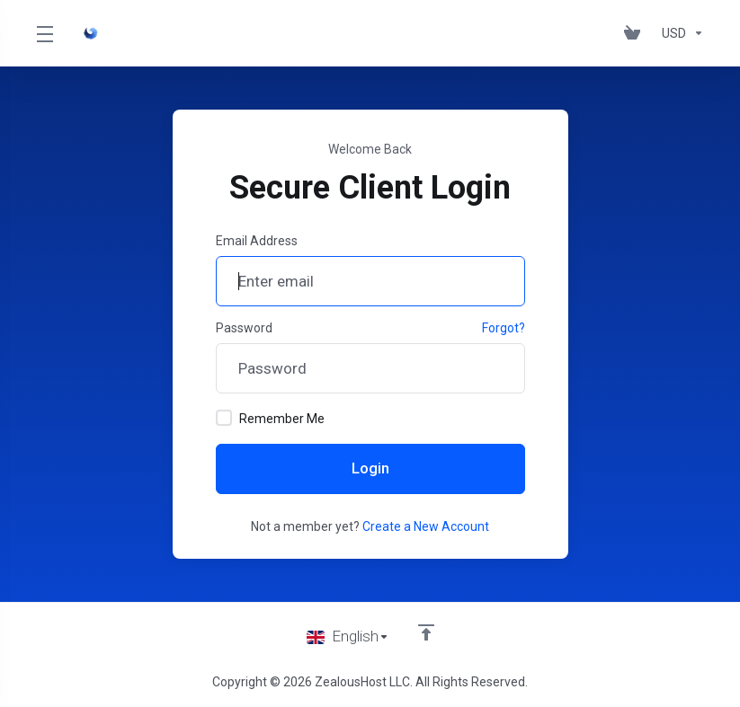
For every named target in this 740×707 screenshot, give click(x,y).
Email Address (257, 241)
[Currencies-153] (679, 33)
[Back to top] (426, 632)
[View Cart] (636, 33)
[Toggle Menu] (44, 33)
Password (244, 328)
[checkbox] (224, 418)
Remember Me (270, 418)
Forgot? (503, 328)
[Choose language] (348, 637)
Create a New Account (425, 526)
